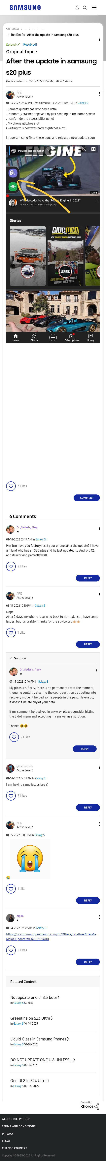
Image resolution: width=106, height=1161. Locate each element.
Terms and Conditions (19, 1126)
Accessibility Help (16, 1119)
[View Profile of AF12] (19, 93)
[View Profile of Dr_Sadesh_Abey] (27, 527)
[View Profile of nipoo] (20, 916)
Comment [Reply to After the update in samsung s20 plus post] (86, 498)
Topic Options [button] (93, 39)
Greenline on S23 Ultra (30, 1018)
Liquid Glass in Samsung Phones (38, 1039)
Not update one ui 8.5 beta (33, 997)
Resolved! (30, 44)
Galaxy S (83, 103)
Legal (6, 1141)
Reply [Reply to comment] (88, 578)
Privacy (8, 1133)
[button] (93, 94)
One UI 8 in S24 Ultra (28, 1080)
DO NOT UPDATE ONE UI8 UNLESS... (41, 1060)
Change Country (14, 1148)
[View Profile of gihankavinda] (25, 766)
